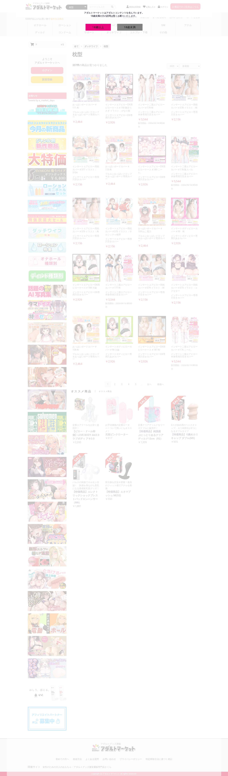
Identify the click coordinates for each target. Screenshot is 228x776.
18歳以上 (98, 27)
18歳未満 (130, 27)
